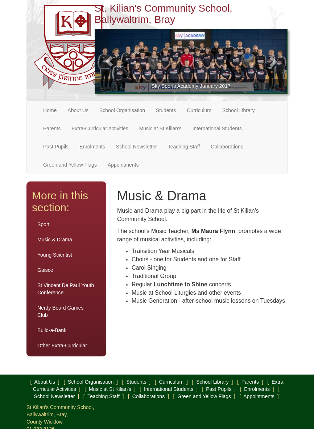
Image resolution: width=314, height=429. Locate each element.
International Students (217, 128)
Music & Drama (54, 239)
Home (50, 110)
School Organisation (122, 110)
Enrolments (92, 147)
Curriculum (199, 110)
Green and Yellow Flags (70, 165)
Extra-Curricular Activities (99, 128)
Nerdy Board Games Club (60, 311)
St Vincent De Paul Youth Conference (65, 288)
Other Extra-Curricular (62, 345)
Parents (52, 128)
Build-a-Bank (51, 330)
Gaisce (45, 270)
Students (166, 110)
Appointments (123, 165)
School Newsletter (136, 147)
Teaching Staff (184, 147)
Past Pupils (56, 147)
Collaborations (227, 147)
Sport (43, 224)
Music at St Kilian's (160, 128)
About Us (77, 110)
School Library (238, 110)
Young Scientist (54, 255)
